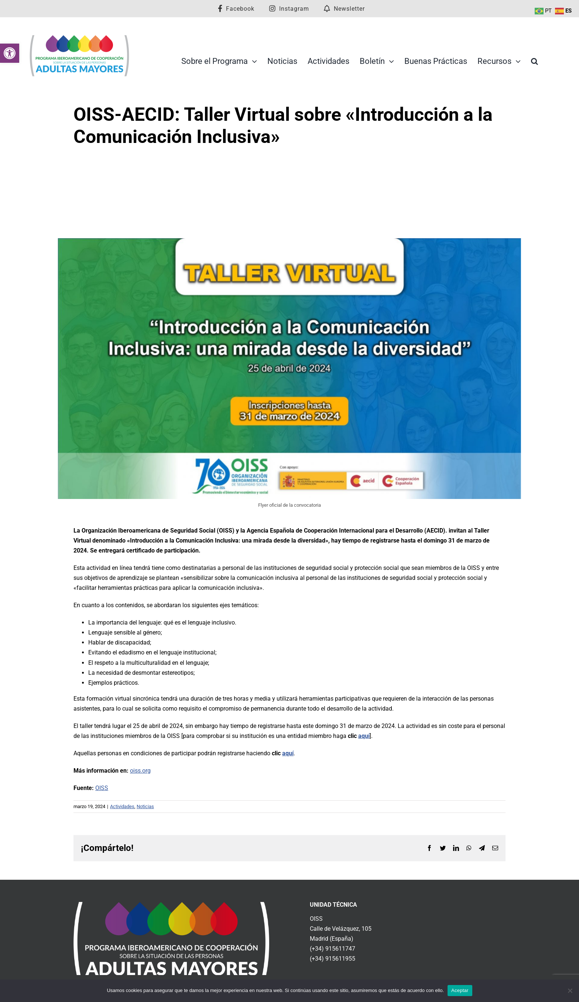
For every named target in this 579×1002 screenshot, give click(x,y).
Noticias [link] (145, 806)
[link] (9, 53)
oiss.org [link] (140, 770)
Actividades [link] (122, 806)
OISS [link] (101, 787)
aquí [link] (364, 735)
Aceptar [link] (460, 990)
